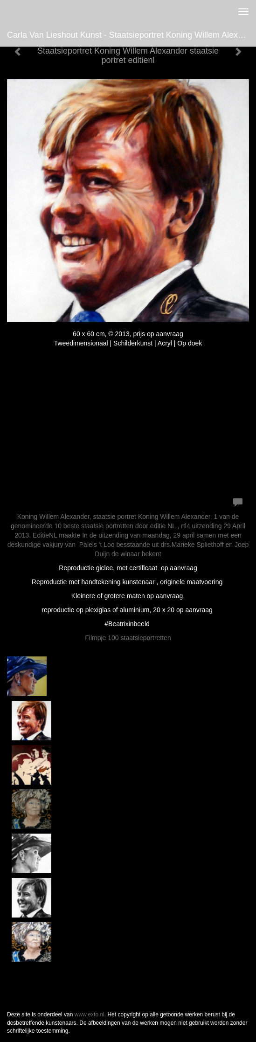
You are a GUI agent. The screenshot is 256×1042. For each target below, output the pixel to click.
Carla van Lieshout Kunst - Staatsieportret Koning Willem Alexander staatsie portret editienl (131, 35)
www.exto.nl (89, 1014)
